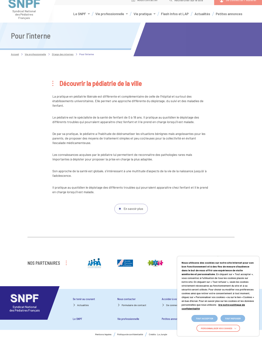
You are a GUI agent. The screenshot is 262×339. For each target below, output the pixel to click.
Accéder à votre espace (175, 299)
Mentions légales (103, 334)
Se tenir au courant (84, 299)
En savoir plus (133, 215)
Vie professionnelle (35, 48)
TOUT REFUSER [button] (233, 318)
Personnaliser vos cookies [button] (216, 328)
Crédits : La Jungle (158, 334)
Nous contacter (126, 299)
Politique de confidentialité (130, 334)
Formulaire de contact (134, 305)
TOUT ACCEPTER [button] (204, 318)
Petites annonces (172, 318)
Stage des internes (63, 48)
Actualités (83, 305)
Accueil (15, 48)
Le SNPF (77, 318)
